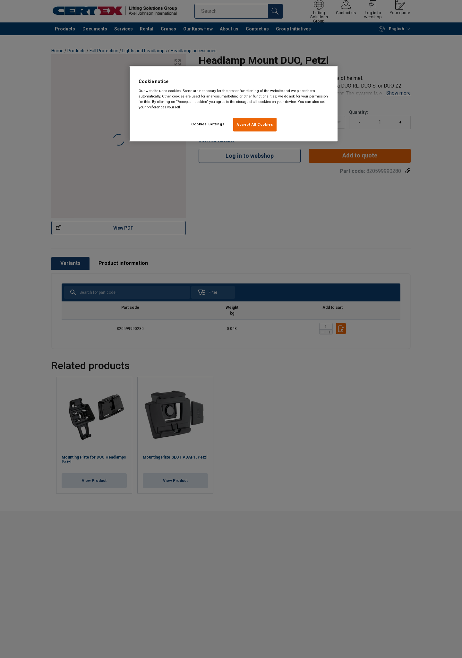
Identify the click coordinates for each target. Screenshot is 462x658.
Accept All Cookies (255, 124)
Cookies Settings (208, 124)
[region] (233, 103)
